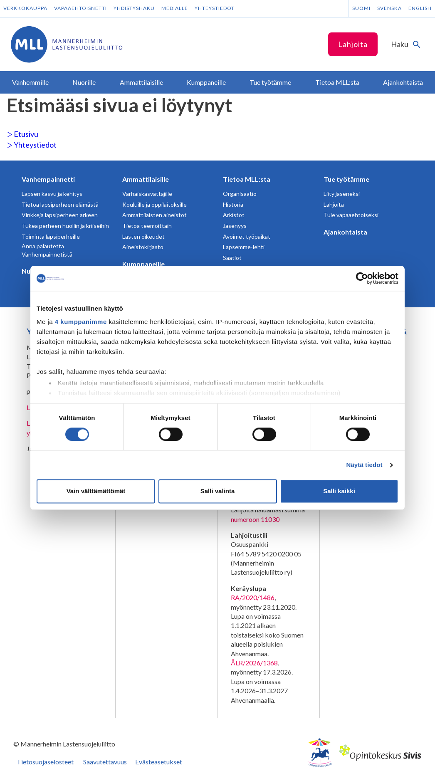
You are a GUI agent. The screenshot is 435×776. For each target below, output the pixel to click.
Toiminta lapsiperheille (51, 236)
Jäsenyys (235, 225)
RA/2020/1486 (252, 597)
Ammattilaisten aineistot (154, 214)
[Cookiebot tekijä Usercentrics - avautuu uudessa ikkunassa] (362, 278)
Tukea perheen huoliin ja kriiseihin (65, 225)
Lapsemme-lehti (243, 246)
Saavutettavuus (105, 762)
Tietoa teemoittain (147, 225)
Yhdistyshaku (134, 8)
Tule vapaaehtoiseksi (351, 214)
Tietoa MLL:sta (246, 179)
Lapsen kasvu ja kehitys (52, 193)
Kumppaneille (143, 264)
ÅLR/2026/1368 (254, 663)
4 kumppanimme (81, 321)
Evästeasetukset (158, 762)
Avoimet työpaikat (246, 236)
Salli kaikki (339, 491)
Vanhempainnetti (48, 179)
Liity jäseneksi (342, 193)
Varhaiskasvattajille (147, 193)
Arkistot (234, 214)
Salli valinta (217, 491)
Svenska (389, 8)
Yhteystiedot (215, 8)
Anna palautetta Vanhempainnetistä (47, 250)
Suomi (361, 8)
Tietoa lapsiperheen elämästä (60, 204)
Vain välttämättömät (96, 491)
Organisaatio (240, 193)
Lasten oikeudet (143, 236)
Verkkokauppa (25, 8)
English (420, 8)
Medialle (174, 8)
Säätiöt (232, 257)
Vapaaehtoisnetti (80, 8)
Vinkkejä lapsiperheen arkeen (60, 214)
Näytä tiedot (364, 464)
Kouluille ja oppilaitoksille (154, 204)
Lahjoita (353, 44)
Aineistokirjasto (142, 246)
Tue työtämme (346, 179)
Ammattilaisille (145, 179)
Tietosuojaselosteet (45, 762)
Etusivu (22, 133)
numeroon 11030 (255, 519)
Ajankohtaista (345, 232)
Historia (233, 204)
